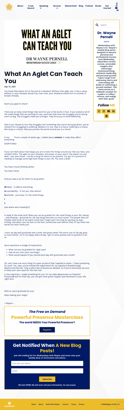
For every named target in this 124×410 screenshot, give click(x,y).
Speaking (43, 7)
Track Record (30, 7)
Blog (80, 6)
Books (98, 6)
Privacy (81, 404)
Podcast (89, 6)
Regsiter (47, 329)
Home (33, 404)
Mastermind (70, 6)
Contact (65, 404)
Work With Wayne (53, 404)
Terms (73, 404)
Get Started (107, 7)
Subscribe (47, 379)
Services (57, 7)
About (20, 6)
